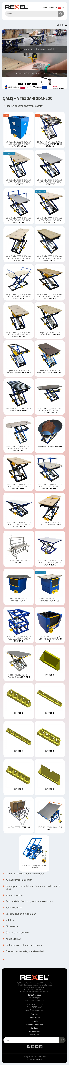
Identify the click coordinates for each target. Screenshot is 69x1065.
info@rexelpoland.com (35, 1010)
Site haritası (34, 1031)
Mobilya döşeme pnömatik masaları (23, 105)
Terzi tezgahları (12, 907)
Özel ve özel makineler (16, 932)
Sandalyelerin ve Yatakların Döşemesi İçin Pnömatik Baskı (31, 887)
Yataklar (8, 920)
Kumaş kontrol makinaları (17, 879)
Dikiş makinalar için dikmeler (19, 913)
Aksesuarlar (10, 926)
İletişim (34, 1028)
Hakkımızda (34, 1017)
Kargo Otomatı (12, 938)
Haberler (34, 1021)
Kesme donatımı (13, 895)
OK (62, 1040)
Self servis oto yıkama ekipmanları (22, 945)
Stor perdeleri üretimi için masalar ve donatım (28, 901)
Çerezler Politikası (34, 1024)
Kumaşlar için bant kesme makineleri (23, 873)
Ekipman (34, 1014)
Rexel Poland (42, 1057)
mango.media (37, 1059)
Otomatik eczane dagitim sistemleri (23, 951)
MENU (62, 25)
